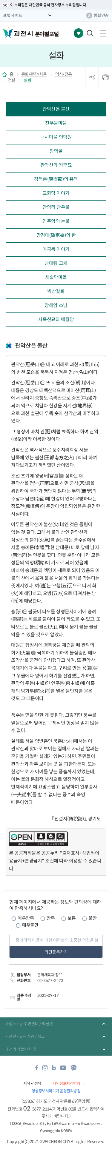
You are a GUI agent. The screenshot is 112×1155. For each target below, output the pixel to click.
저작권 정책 (32, 1083)
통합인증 (101, 15)
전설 (11, 80)
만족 (51, 918)
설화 (27, 80)
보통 (71, 918)
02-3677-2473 (50, 980)
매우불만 (30, 925)
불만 (92, 918)
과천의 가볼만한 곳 (20, 1049)
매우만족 (26, 918)
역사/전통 (63, 74)
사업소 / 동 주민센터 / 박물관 (29, 1023)
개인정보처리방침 (66, 1083)
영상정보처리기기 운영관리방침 (56, 1091)
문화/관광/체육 (34, 74)
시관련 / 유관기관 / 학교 (25, 1036)
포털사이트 (12, 15)
